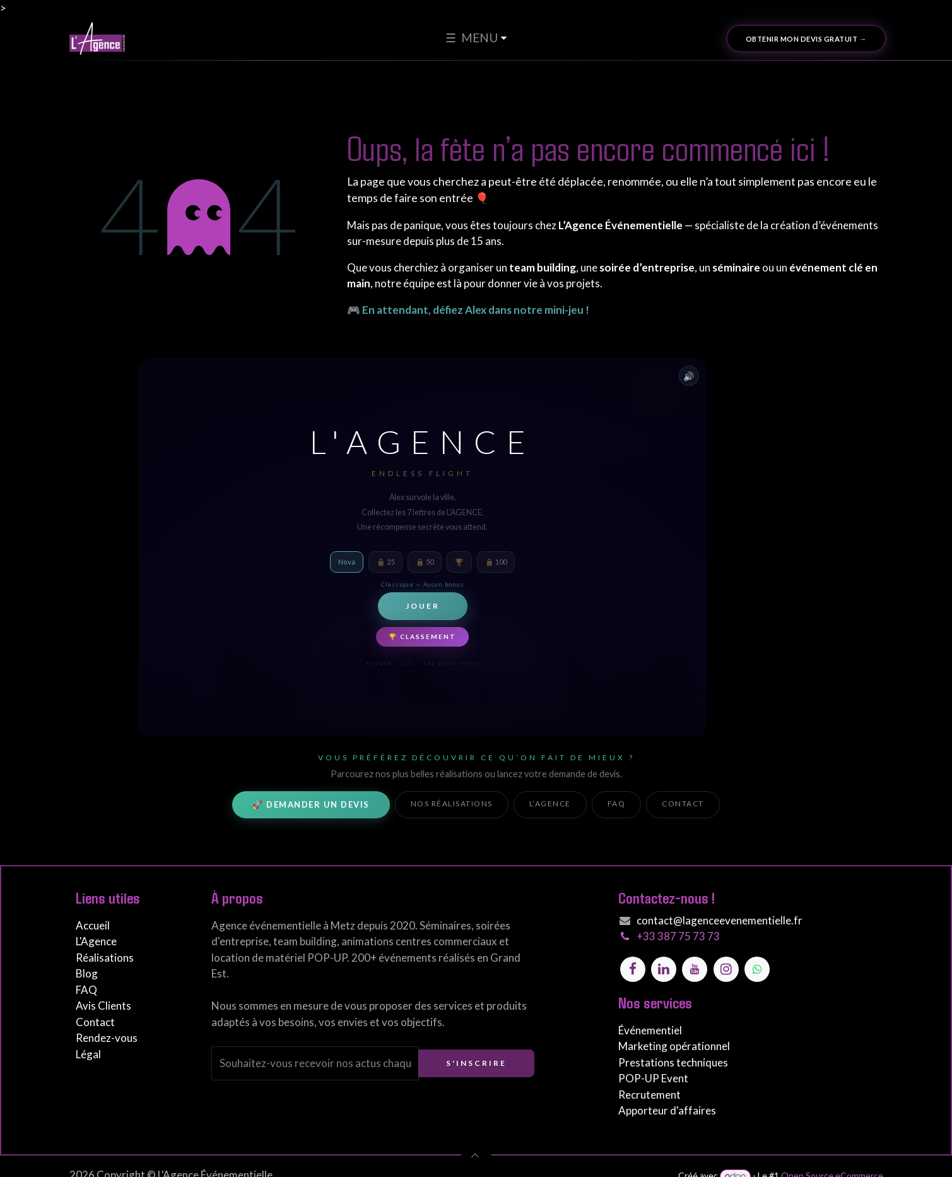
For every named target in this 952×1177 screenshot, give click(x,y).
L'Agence (96, 941)
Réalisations (105, 957)
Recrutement (649, 1094)
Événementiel (650, 1030)
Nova (346, 562)
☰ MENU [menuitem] (471, 37)
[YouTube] (694, 969)
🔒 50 (424, 562)
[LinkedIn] (663, 969)
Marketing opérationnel (674, 1046)
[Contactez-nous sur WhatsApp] (757, 969)
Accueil (93, 925)
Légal (88, 1054)
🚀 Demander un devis (311, 804)
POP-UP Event (653, 1078)
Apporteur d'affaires (667, 1110)
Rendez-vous (107, 1037)
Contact (683, 803)
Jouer (423, 606)
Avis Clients (103, 1005)
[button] (476, 1155)
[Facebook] (632, 969)
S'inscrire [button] (476, 1063)
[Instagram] (726, 969)
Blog (87, 973)
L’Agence (550, 803)
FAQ (617, 803)
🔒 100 (496, 562)
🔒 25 (385, 562)
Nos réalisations (452, 803)
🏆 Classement (422, 636)
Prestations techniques (673, 1062)
